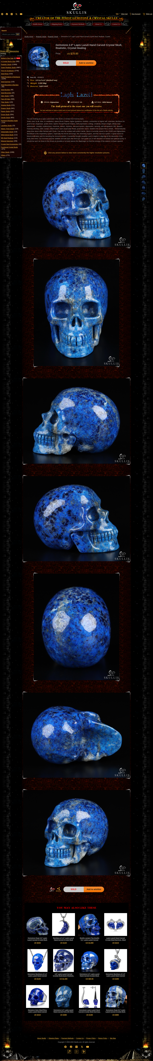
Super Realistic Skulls (11, 67)
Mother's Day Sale (8, 58)
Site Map (113, 1038)
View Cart (122, 14)
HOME (52, 889)
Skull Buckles (7, 90)
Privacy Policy (91, 1038)
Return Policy (102, 1038)
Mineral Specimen (9, 141)
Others (5, 155)
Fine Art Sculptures (10, 71)
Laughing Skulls (8, 125)
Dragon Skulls (8, 108)
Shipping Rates (54, 1038)
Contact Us (80, 1038)
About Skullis (41, 1038)
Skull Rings (7, 74)
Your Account (135, 14)
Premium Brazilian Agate (9, 121)
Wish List (147, 14)
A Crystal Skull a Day (10, 61)
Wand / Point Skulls (9, 129)
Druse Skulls (7, 114)
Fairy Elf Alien (7, 99)
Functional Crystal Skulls (9, 148)
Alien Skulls (7, 96)
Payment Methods (67, 1038)
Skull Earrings (7, 82)
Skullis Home (28, 37)
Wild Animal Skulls (9, 135)
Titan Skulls (7, 102)
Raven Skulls (7, 111)
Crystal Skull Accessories (11, 144)
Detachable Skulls (9, 132)
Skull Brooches (7, 93)
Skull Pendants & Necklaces (10, 78)
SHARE (58, 889)
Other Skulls (7, 152)
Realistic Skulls (9, 64)
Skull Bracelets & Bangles (9, 86)
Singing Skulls (8, 105)
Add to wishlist (86, 63)
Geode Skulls (7, 118)
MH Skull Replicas (9, 138)
